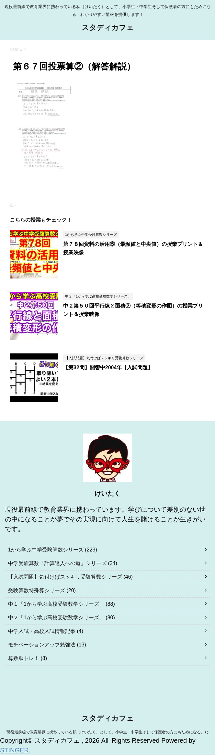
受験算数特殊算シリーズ (36, 590)
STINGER (14, 750)
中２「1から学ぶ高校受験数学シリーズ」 (56, 617)
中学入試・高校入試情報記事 (41, 631)
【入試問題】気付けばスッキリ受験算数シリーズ (65, 577)
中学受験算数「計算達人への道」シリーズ (57, 563)
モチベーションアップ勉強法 (41, 644)
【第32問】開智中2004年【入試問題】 (108, 367)
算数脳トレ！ (23, 658)
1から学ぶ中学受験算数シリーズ (46, 549)
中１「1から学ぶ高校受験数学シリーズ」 (56, 604)
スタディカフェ (108, 28)
